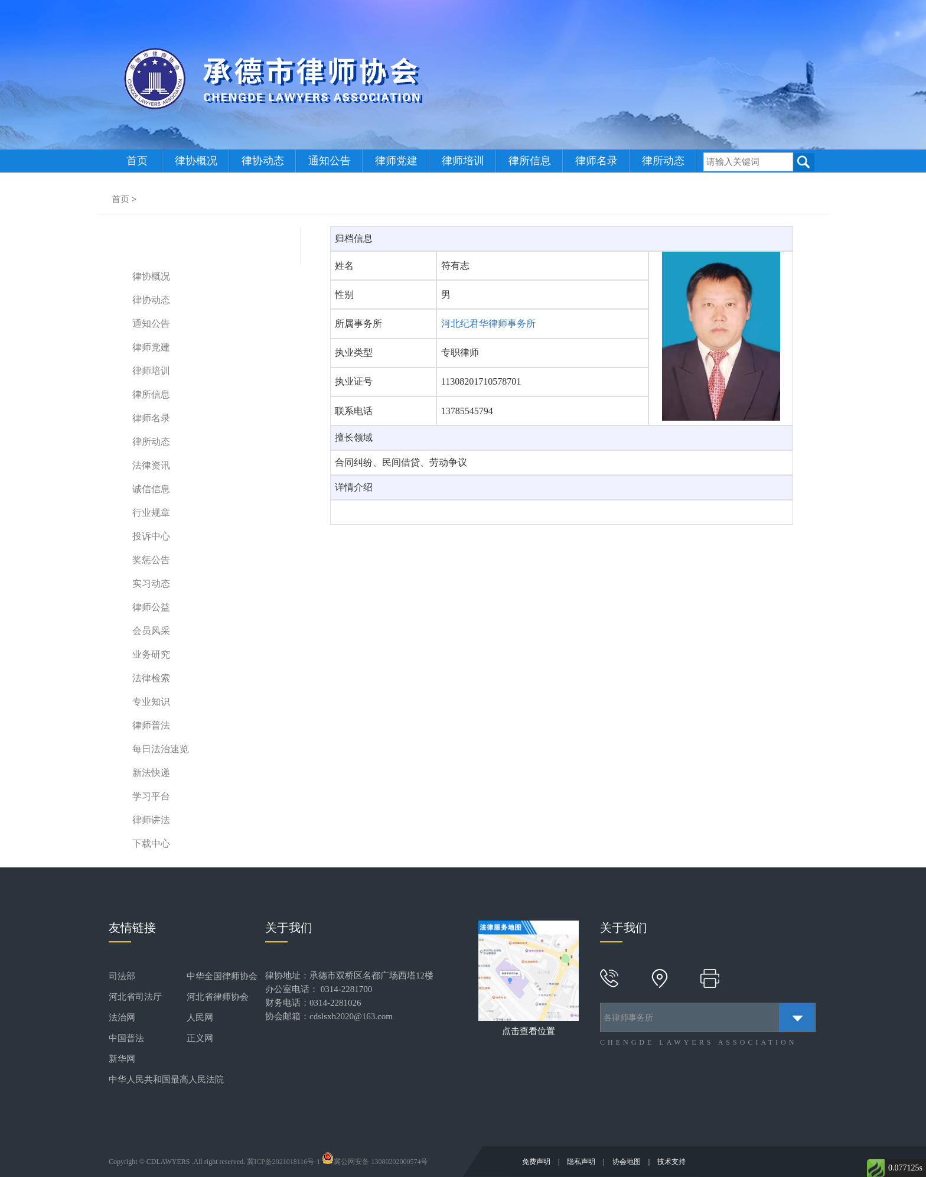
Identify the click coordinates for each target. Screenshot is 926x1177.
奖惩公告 (151, 560)
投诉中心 (151, 536)
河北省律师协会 (218, 997)
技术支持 (671, 1162)
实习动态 (151, 583)
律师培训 (463, 161)
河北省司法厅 (135, 997)
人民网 (200, 1017)
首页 (137, 161)
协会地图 (627, 1162)
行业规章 (151, 513)
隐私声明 (582, 1162)
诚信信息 (151, 489)
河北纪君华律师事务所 (488, 323)
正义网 (200, 1038)
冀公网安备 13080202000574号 (375, 1162)
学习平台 (151, 796)
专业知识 (151, 702)
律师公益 (151, 607)
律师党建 (396, 161)
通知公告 (329, 161)
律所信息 (529, 161)
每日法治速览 (160, 749)
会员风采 (151, 631)
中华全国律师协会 (222, 976)
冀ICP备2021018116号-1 (283, 1162)
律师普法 (151, 725)
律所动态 (663, 161)
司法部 (122, 976)
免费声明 (537, 1162)
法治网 (122, 1017)
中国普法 (126, 1038)
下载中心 (151, 843)
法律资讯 (151, 465)
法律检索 (151, 678)
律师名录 (596, 161)
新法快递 (151, 773)
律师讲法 (151, 820)
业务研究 (151, 654)
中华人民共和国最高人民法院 (166, 1079)
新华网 (122, 1059)
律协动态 (263, 161)
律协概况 (196, 161)
